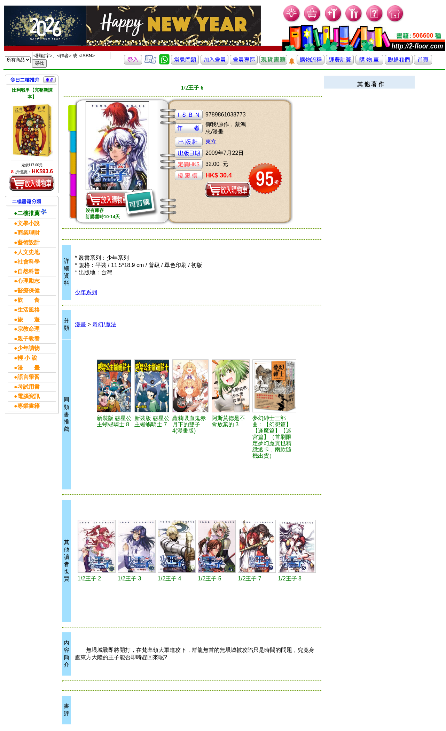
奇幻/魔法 (104, 324)
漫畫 (80, 324)
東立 (211, 142)
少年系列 (86, 292)
